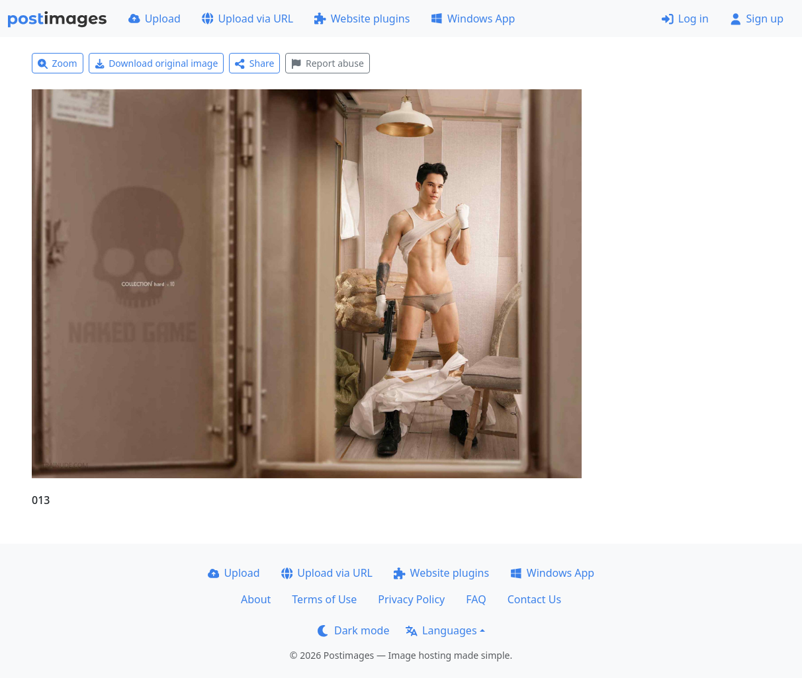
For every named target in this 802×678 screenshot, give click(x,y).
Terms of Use (324, 599)
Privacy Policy (411, 599)
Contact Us (534, 599)
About (256, 599)
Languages (441, 630)
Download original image (156, 63)
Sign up (756, 18)
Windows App (473, 18)
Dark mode (353, 630)
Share (254, 63)
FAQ (476, 599)
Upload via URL (247, 18)
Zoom (57, 63)
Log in (685, 18)
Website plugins (362, 18)
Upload (154, 18)
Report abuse (327, 63)
